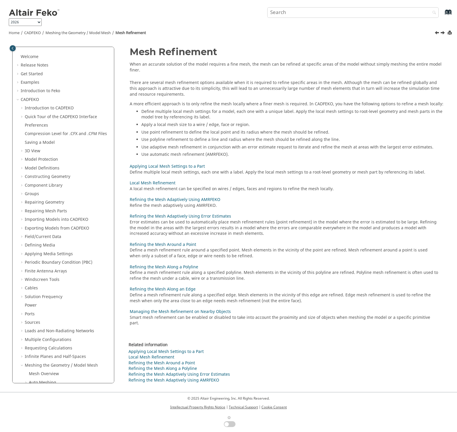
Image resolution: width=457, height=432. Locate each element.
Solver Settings (39, 270)
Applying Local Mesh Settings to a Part (70, 136)
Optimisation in (41, 365)
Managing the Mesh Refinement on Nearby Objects (68, 210)
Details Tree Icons (42, 305)
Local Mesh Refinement (56, 145)
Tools (30, 288)
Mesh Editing (42, 222)
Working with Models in (58, 250)
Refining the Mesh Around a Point (66, 182)
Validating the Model (55, 262)
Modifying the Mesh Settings (57, 102)
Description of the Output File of (57, 382)
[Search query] (353, 12)
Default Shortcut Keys (46, 331)
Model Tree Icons (42, 296)
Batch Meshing (43, 231)
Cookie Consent (274, 407)
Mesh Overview (44, 67)
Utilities (33, 373)
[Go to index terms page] (442, 15)
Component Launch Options (52, 279)
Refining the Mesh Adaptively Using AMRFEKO (175, 200)
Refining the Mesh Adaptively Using (68, 156)
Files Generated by (53, 322)
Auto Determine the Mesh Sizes (59, 93)
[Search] (433, 13)
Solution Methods (43, 356)
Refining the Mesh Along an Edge (66, 199)
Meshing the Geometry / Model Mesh (78, 33)
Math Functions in (52, 313)
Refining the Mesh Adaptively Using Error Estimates (68, 170)
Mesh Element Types (49, 85)
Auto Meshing (42, 76)
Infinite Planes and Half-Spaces (55, 50)
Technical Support (243, 407)
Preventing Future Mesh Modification (65, 110)
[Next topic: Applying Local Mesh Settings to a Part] (443, 33)
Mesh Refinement (130, 33)
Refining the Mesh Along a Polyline (67, 191)
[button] (22, 50)
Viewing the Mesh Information (58, 119)
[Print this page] (450, 33)
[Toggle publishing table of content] (13, 48)
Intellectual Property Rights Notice (197, 407)
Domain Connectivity (45, 239)
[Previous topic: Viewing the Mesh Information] (437, 33)
